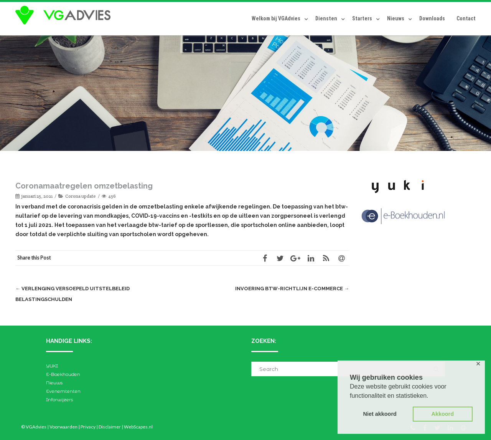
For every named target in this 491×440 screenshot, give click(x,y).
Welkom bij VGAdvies (276, 18)
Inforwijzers (59, 399)
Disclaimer (110, 427)
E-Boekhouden (63, 374)
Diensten (326, 18)
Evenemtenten (63, 391)
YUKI (52, 366)
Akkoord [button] (443, 414)
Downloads (432, 18)
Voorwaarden (63, 427)
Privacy (88, 427)
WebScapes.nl (138, 427)
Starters (362, 18)
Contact (466, 18)
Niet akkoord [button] (380, 414)
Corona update (80, 196)
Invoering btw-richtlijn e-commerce (292, 288)
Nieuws (395, 18)
